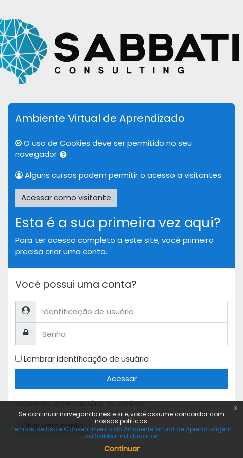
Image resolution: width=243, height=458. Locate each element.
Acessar (122, 378)
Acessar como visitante (66, 197)
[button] (65, 155)
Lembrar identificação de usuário (86, 358)
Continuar (122, 449)
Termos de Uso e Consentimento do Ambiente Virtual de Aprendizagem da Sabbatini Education (121, 432)
